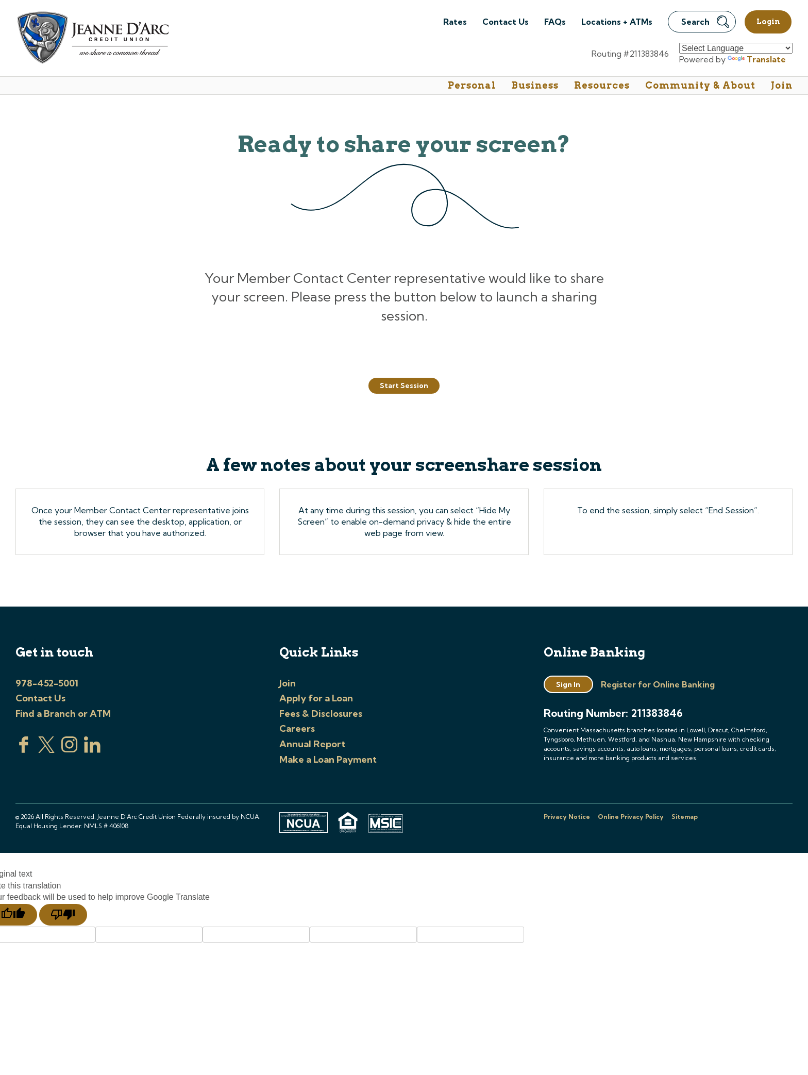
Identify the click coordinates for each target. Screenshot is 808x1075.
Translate (757, 59)
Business (535, 85)
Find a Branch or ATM (63, 713)
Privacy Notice (567, 816)
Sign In (568, 684)
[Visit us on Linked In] (92, 750)
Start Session (404, 385)
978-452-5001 (46, 683)
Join (782, 85)
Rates (455, 21)
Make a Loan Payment (328, 759)
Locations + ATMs (616, 21)
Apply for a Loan (316, 698)
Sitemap (684, 816)
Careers (297, 728)
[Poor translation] (63, 915)
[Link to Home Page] (92, 39)
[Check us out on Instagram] (69, 750)
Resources (602, 85)
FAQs (555, 21)
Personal (472, 85)
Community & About (700, 85)
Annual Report (312, 744)
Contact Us (505, 21)
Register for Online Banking (658, 684)
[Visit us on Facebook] (23, 750)
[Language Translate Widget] (736, 48)
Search (705, 21)
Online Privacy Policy (631, 816)
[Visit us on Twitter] (46, 750)
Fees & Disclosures (320, 713)
